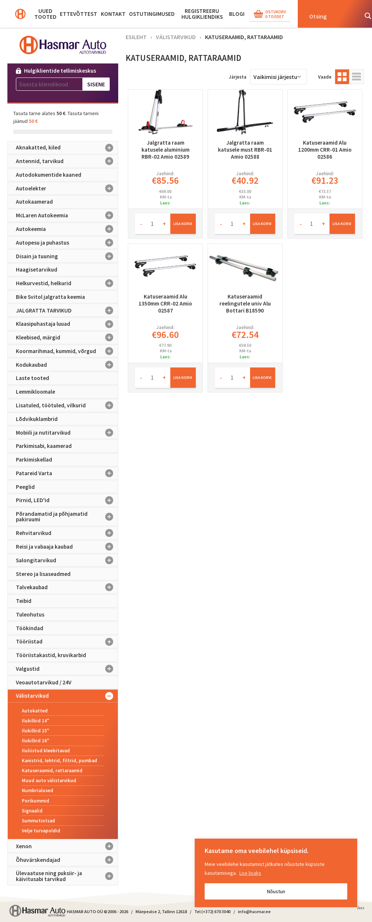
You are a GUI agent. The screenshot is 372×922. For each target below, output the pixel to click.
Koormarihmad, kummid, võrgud (67, 351)
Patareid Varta (67, 473)
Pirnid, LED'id (67, 500)
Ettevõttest (78, 14)
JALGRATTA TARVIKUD (67, 310)
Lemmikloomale (35, 391)
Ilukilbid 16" (35, 741)
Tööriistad (67, 641)
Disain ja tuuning (67, 256)
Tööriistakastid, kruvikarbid (51, 655)
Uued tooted (45, 14)
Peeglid (25, 486)
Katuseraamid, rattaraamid (52, 770)
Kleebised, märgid (67, 337)
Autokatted (35, 711)
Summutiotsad (38, 821)
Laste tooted (32, 377)
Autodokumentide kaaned (48, 174)
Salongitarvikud (67, 560)
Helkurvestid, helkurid (67, 283)
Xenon (67, 846)
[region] (276, 873)
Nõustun (276, 891)
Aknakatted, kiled (67, 147)
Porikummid (35, 801)
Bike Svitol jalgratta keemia (50, 296)
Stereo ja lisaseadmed (43, 573)
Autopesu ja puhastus (67, 242)
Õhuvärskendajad (67, 859)
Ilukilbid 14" (35, 721)
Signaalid (32, 811)
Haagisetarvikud (36, 269)
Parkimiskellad (34, 459)
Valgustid (67, 669)
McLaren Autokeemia (67, 215)
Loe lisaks (250, 873)
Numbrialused (37, 790)
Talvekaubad (67, 587)
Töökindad (29, 628)
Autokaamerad (34, 201)
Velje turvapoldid (41, 831)
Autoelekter (67, 188)
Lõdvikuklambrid (37, 418)
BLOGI (237, 14)
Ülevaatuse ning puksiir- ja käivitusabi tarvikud (67, 876)
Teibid (23, 600)
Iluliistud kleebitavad (46, 750)
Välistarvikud (67, 696)
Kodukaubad (67, 364)
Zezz (360, 909)
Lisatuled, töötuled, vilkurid (67, 405)
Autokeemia (67, 229)
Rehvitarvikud (67, 533)
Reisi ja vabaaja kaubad (67, 547)
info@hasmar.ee (254, 911)
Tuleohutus (30, 614)
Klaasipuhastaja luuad (67, 324)
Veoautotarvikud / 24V (43, 682)
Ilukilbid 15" (35, 731)
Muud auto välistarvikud (49, 780)
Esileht (136, 37)
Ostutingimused (152, 14)
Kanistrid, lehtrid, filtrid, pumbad (59, 760)
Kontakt (113, 14)
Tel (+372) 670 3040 (212, 911)
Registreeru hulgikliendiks (202, 14)
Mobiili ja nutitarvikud (67, 432)
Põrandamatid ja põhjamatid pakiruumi (67, 517)
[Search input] (331, 15)
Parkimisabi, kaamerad (44, 445)
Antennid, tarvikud (67, 161)
